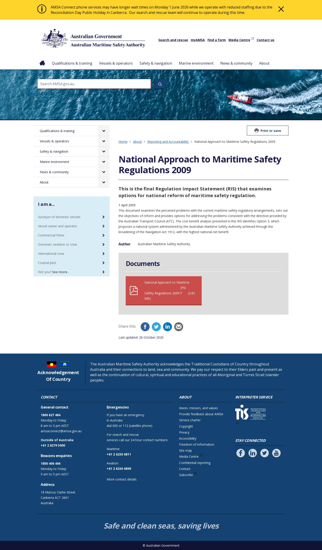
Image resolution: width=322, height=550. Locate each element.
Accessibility (187, 438)
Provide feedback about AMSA (201, 414)
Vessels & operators (116, 63)
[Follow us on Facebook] (240, 453)
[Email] (178, 326)
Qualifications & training (72, 63)
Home (42, 59)
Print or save (271, 131)
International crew (51, 253)
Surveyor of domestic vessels (59, 217)
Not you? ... (53, 272)
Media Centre (239, 40)
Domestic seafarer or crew (57, 244)
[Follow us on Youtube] (276, 453)
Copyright (186, 426)
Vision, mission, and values (198, 408)
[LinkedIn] (167, 326)
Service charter (190, 420)
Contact (185, 469)
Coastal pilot (47, 263)
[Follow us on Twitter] (264, 453)
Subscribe (186, 475)
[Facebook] (145, 326)
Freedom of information (196, 444)
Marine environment (196, 63)
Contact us (265, 40)
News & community (236, 63)
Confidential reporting (194, 463)
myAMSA (198, 40)
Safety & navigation (156, 63)
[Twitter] (156, 326)
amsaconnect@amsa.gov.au (61, 431)
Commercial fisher (51, 235)
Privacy (184, 432)
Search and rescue (173, 40)
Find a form (217, 40)
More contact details (122, 479)
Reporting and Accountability (168, 141)
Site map (185, 450)
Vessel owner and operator (57, 226)
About (264, 63)
